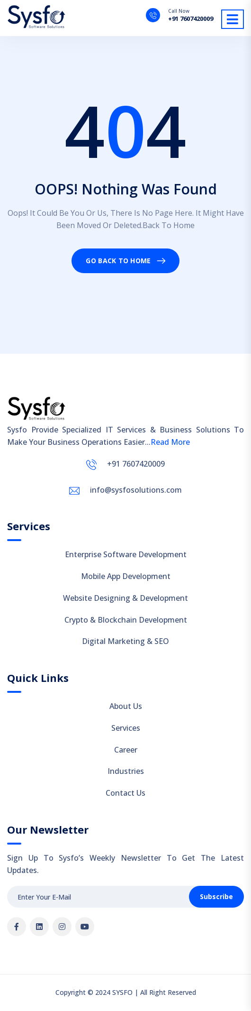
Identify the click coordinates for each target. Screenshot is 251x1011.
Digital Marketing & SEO (125, 641)
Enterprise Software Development (126, 554)
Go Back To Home (118, 260)
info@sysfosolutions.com (136, 490)
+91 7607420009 (190, 19)
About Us (125, 706)
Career (125, 749)
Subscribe (216, 896)
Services (125, 728)
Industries (126, 771)
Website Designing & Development (125, 598)
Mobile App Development (125, 576)
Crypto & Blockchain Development (125, 620)
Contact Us (125, 793)
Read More (170, 442)
